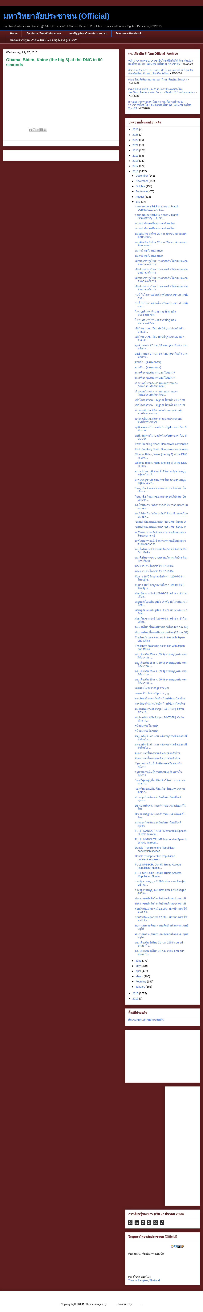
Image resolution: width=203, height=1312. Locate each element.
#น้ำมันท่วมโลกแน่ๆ (146, 725)
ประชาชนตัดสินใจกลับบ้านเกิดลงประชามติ (160, 898)
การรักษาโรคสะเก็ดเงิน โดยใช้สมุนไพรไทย (160, 698)
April (139, 971)
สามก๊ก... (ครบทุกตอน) (148, 362)
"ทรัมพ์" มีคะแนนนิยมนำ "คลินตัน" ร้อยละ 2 (160, 521)
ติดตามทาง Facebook (129, 33)
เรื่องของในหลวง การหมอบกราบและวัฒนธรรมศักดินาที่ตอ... (156, 385)
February (141, 981)
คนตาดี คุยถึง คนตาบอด (149, 250)
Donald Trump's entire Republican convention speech (155, 849)
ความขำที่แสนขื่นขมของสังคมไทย (155, 223)
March (140, 976)
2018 (135, 160)
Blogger (136, 1304)
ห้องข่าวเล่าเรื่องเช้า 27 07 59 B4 (154, 566)
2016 (135, 171)
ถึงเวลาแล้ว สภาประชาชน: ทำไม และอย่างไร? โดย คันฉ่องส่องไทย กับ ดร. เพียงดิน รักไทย (160, 72)
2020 (135, 150)
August (140, 196)
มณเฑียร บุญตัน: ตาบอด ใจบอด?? (155, 372)
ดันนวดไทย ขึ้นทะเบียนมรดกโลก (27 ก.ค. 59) (161, 626)
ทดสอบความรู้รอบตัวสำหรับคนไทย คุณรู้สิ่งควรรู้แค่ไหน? (43, 40)
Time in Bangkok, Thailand (144, 1280)
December (142, 175)
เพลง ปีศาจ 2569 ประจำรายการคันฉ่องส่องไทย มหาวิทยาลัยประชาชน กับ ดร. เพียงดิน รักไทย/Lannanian (161, 91)
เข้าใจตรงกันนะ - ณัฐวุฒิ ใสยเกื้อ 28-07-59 (160, 399)
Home (14, 33)
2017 (135, 165)
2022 (135, 139)
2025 (135, 134)
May (138, 965)
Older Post (108, 155)
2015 (135, 993)
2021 (135, 145)
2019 (135, 155)
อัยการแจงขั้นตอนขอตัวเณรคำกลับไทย (158, 753)
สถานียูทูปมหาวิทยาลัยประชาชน (88, 33)
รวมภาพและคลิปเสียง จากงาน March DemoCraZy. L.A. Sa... (157, 208)
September (142, 191)
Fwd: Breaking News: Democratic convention (161, 444)
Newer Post (14, 155)
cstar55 (112, 1304)
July (138, 201)
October (141, 186)
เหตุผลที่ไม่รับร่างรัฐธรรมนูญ (152, 687)
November (142, 181)
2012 (135, 998)
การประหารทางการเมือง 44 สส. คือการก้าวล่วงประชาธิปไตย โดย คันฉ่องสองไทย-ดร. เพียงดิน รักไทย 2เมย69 (159, 105)
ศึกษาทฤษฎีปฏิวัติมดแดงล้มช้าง (146, 1019)
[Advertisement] (182, 1145)
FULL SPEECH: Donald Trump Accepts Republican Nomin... (158, 866)
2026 (135, 129)
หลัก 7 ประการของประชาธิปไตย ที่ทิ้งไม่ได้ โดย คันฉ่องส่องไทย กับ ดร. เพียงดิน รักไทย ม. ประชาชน (160, 62)
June (139, 960)
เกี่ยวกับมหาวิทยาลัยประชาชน (43, 33)
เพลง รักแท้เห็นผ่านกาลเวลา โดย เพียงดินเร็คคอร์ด (157, 79)
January (141, 986)
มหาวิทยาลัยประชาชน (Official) (56, 16)
